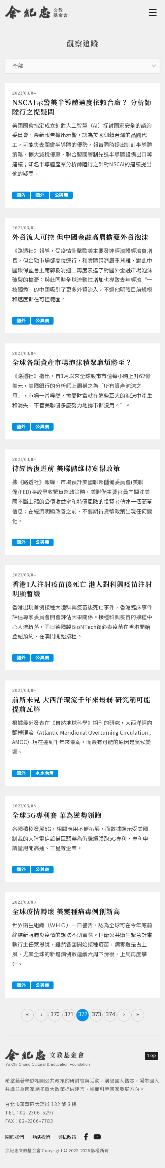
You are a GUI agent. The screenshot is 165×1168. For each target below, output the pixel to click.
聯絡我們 (40, 1136)
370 (55, 1014)
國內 (21, 195)
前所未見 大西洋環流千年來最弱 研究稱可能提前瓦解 (81, 704)
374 (110, 1014)
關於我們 (14, 1136)
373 (96, 1014)
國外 (39, 195)
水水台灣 (44, 773)
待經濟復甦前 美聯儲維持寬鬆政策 (66, 468)
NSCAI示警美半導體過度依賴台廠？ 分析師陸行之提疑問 (82, 106)
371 (68, 1014)
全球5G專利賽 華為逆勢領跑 (57, 815)
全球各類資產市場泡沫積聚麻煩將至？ (72, 362)
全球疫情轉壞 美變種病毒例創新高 (66, 911)
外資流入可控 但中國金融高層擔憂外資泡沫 (80, 237)
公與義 (61, 195)
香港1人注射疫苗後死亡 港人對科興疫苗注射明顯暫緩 (82, 588)
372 (82, 1014)
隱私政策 (67, 1136)
